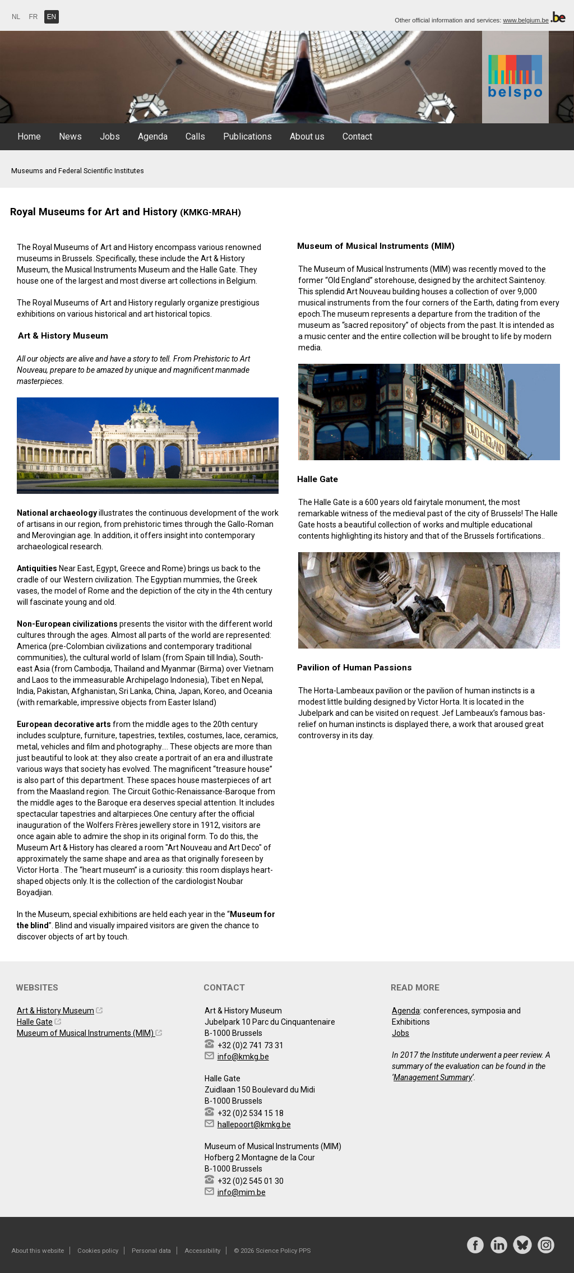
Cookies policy (97, 1251)
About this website (37, 1251)
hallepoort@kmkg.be (254, 1124)
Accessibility (202, 1251)
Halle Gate (35, 1021)
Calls (195, 136)
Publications (247, 136)
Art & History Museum (55, 1010)
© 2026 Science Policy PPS (272, 1251)
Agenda (153, 136)
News (70, 136)
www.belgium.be (525, 20)
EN (52, 17)
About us (307, 136)
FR (33, 17)
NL (16, 17)
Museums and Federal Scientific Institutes (77, 170)
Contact (357, 136)
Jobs (110, 136)
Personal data (151, 1251)
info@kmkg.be (243, 1056)
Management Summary (433, 1077)
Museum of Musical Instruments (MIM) (86, 1033)
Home (29, 136)
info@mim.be (241, 1192)
